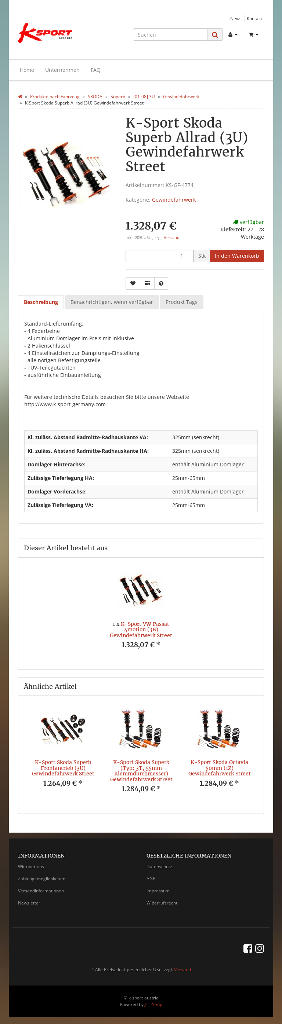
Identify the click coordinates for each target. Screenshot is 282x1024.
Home (27, 69)
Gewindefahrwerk (174, 199)
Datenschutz (159, 866)
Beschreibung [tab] (41, 301)
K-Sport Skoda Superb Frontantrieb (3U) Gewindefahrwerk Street (63, 768)
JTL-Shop (153, 1004)
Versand (172, 237)
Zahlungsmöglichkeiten (41, 879)
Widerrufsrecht (162, 903)
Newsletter (29, 903)
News (236, 18)
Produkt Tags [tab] (182, 301)
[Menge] (160, 256)
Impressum (158, 891)
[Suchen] (170, 34)
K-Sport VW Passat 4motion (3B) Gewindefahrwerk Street (141, 630)
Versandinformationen (41, 891)
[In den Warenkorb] (237, 256)
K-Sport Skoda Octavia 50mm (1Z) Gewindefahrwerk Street (219, 768)
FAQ (96, 69)
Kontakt (254, 18)
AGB (151, 879)
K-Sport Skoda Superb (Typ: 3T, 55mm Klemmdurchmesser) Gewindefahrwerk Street (141, 770)
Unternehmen (62, 69)
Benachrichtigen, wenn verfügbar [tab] (111, 301)
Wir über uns (31, 866)
